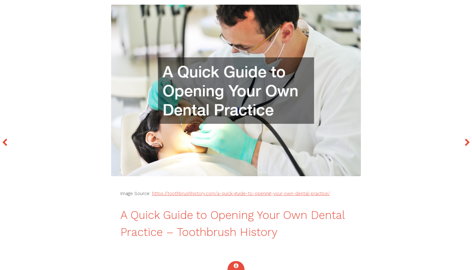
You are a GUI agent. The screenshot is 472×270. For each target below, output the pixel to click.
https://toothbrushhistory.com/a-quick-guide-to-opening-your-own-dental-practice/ (241, 193)
